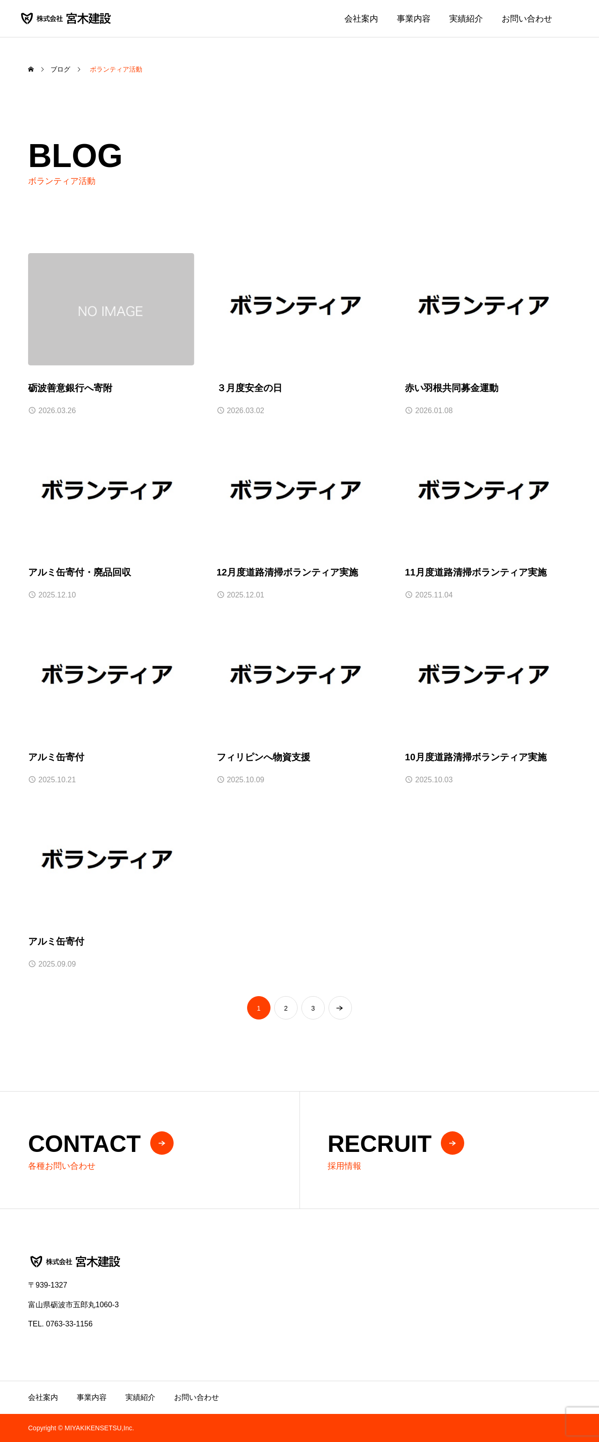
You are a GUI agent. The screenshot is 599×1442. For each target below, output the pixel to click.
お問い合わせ (527, 18)
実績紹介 (466, 18)
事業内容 (414, 18)
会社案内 (361, 18)
